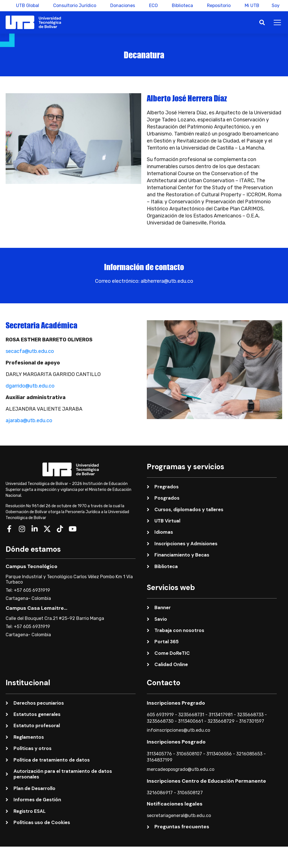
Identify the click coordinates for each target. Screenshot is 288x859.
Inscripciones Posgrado (176, 741)
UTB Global (25, 5)
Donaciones (121, 5)
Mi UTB (250, 5)
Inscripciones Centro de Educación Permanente (206, 781)
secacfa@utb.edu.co (30, 351)
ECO (151, 5)
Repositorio (217, 5)
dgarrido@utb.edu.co (30, 386)
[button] (262, 22)
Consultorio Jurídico (72, 5)
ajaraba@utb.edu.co (29, 420)
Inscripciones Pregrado (176, 703)
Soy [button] (276, 5)
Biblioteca (180, 5)
